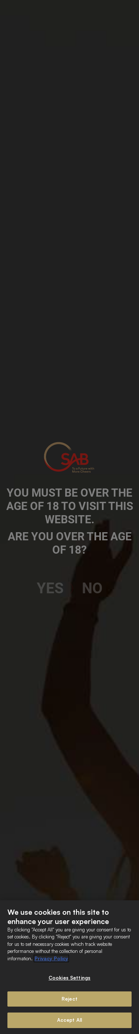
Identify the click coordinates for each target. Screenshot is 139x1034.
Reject (69, 999)
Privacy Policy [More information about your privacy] (51, 958)
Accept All (69, 1020)
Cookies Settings (69, 978)
